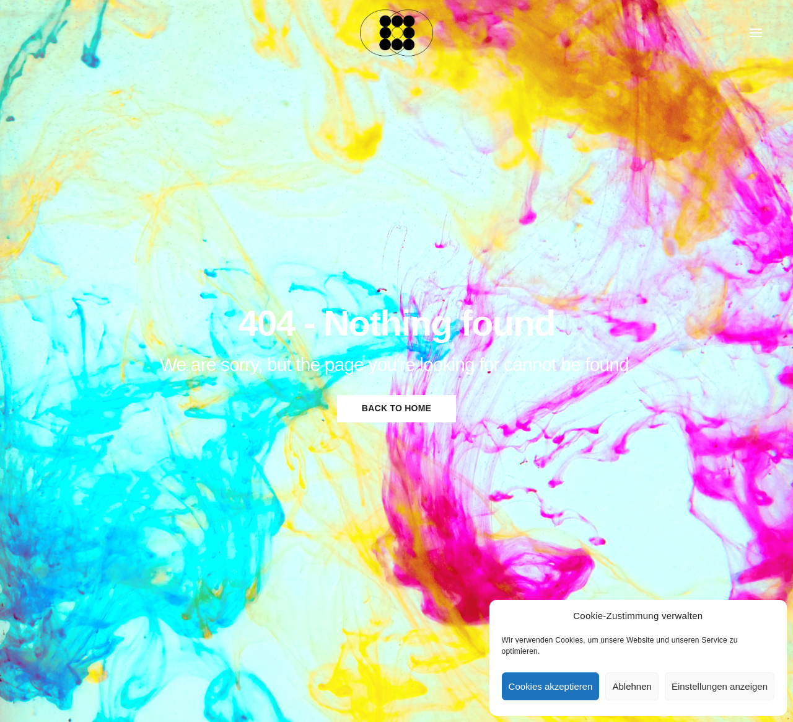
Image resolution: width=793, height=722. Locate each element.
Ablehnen (631, 686)
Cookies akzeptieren (551, 686)
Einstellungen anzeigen (720, 686)
